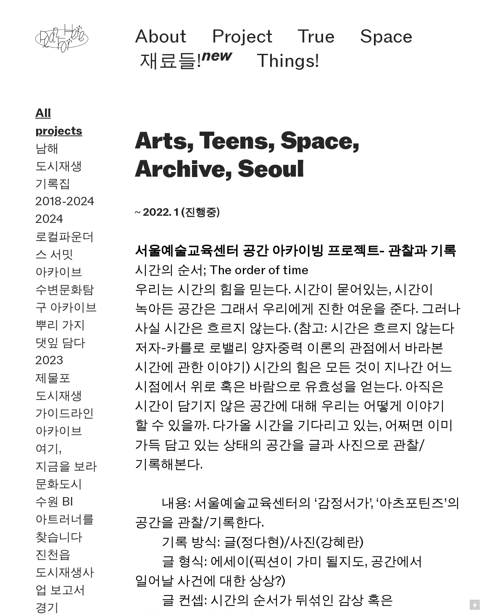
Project (242, 35)
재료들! (186, 60)
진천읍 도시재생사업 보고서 (64, 572)
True (316, 35)
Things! (288, 60)
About (161, 35)
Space (386, 35)
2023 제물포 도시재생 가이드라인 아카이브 (64, 395)
